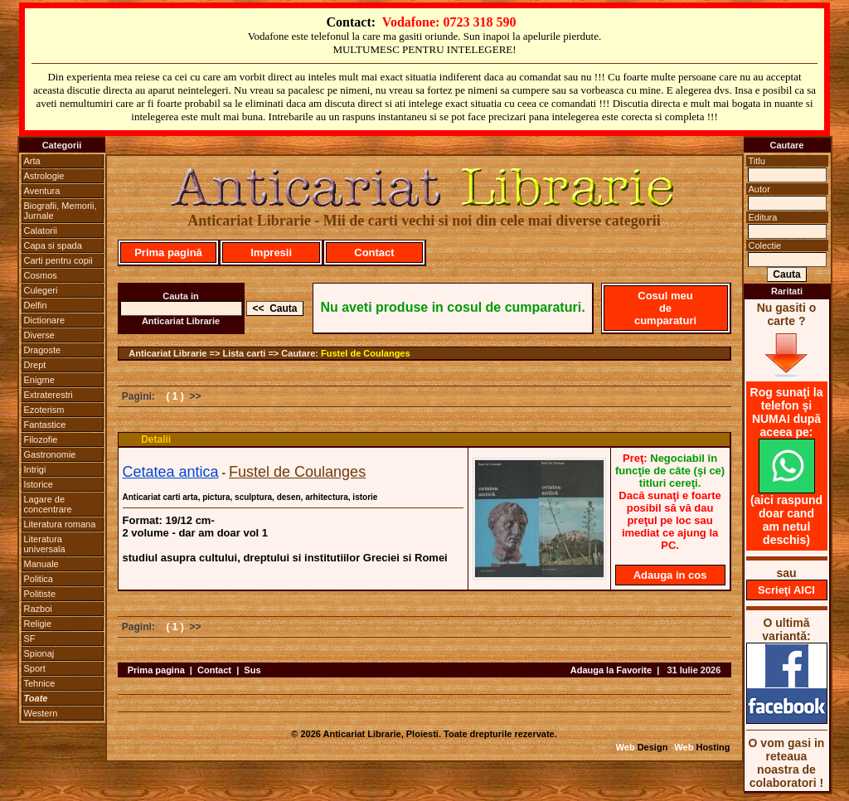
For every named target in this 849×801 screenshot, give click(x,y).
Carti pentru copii (58, 260)
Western (41, 713)
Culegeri (41, 290)
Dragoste (42, 350)
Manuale (41, 564)
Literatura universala (44, 544)
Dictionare (44, 320)
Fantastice (45, 425)
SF (30, 638)
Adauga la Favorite (611, 670)
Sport (35, 668)
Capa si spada (53, 245)
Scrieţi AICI (786, 590)
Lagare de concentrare (48, 504)
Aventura (42, 191)
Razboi (38, 609)
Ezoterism (44, 410)
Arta (32, 161)
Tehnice (40, 683)
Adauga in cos (670, 575)
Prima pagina (156, 670)
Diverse (39, 335)
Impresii (271, 252)
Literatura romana (60, 524)
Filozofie (41, 439)
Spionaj (39, 653)
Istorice (38, 484)
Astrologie (44, 176)
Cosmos (40, 275)
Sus (252, 670)
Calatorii (40, 230)
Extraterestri (48, 395)
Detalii (156, 439)
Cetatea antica (171, 472)
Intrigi (35, 469)
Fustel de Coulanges (365, 353)
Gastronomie (50, 454)
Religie (38, 624)
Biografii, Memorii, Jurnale (60, 211)
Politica (38, 579)
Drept (35, 365)
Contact (374, 252)
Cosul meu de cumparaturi (665, 308)
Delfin (35, 305)
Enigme (39, 380)
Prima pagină (168, 252)
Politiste (40, 594)
